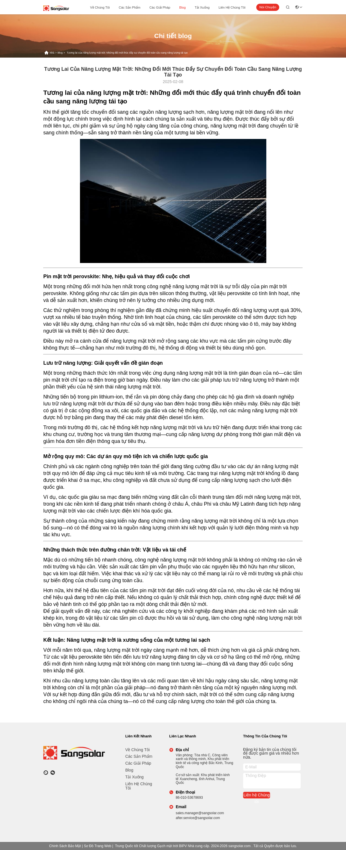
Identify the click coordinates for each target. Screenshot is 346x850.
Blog (182, 7)
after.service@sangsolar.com (198, 818)
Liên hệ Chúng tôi (232, 7)
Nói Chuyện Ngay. (267, 8)
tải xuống (202, 7)
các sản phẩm (129, 7)
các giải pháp (159, 7)
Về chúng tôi (100, 7)
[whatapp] (45, 772)
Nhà (52, 52)
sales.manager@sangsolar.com (200, 813)
